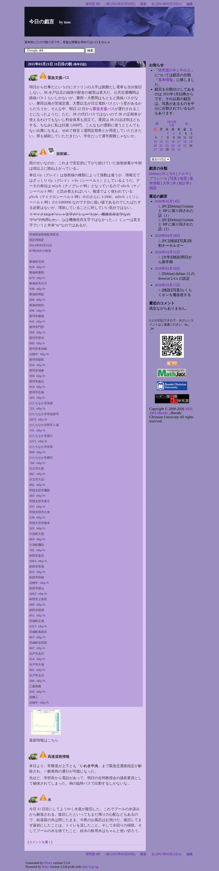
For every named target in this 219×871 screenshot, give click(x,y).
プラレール (158, 178)
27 (155, 149)
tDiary (48, 863)
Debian (154, 174)
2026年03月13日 (167, 285)
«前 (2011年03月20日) (120, 4)
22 (167, 145)
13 (155, 141)
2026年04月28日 (167, 235)
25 (184, 145)
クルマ (183, 174)
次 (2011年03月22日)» (166, 4)
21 (161, 145)
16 (173, 141)
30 (173, 149)
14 (161, 141)
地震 (183, 178)
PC (164, 174)
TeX (172, 174)
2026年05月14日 (167, 201)
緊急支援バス (103, 109)
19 (190, 141)
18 (184, 141)
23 (173, 145)
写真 (173, 178)
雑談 (152, 188)
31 (178, 149)
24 (178, 145)
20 (155, 145)
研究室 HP (93, 4)
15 (167, 141)
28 (161, 149)
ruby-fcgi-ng (90, 867)
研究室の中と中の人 (174, 70)
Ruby (45, 867)
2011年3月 (172, 123)
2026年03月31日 (167, 252)
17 (178, 141)
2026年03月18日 (167, 268)
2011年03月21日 (40, 64)
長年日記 (80, 64)
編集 (190, 4)
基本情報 (165, 80)
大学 (166, 183)
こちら (52, 740)
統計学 (184, 183)
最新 (143, 4)
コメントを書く (40, 842)
